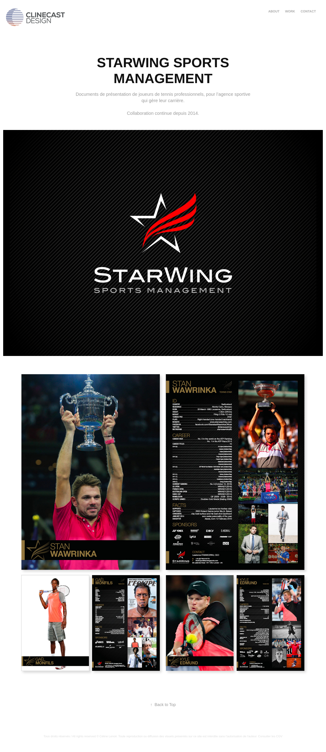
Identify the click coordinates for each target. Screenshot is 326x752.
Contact (308, 11)
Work (290, 11)
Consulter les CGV (270, 736)
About (274, 11)
